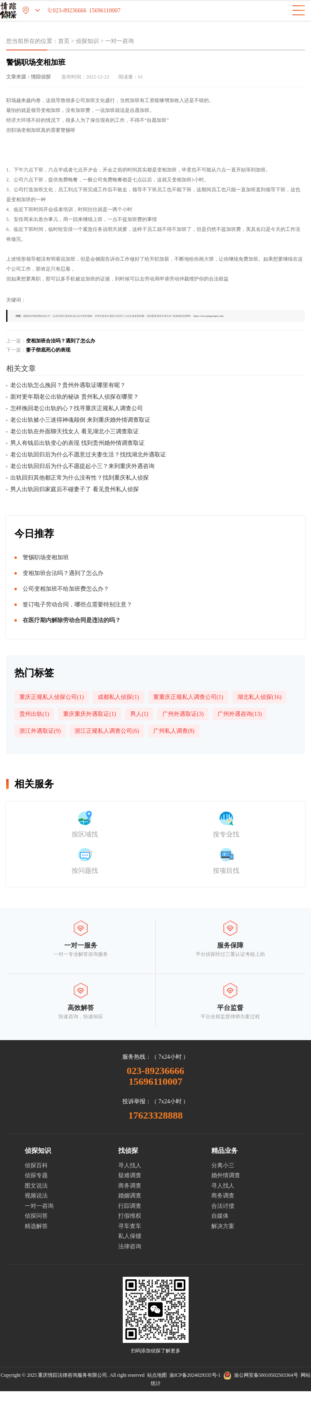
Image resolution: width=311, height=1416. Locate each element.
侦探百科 (36, 1165)
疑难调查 (129, 1175)
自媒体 (220, 1216)
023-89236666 (67, 10)
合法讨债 (222, 1206)
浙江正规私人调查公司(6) (107, 731)
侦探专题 (36, 1175)
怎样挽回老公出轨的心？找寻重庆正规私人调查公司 (76, 408)
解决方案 (222, 1226)
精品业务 (224, 1150)
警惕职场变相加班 (46, 557)
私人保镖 (129, 1236)
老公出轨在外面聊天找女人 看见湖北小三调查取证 (74, 431)
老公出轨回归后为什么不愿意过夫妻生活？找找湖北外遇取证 (88, 454)
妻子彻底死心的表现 (48, 350)
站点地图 (157, 1375)
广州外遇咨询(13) (239, 714)
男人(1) (139, 714)
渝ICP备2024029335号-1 (195, 1375)
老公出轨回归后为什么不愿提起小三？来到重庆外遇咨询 (82, 466)
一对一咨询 (119, 41)
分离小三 (222, 1165)
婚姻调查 (129, 1196)
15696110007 (104, 10)
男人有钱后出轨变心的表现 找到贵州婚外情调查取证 (77, 443)
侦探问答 (36, 1216)
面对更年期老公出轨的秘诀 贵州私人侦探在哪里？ (74, 397)
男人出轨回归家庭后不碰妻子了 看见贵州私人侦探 (74, 489)
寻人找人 (129, 1165)
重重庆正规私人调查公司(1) (188, 697)
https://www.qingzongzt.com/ (209, 315)
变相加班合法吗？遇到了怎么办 (60, 341)
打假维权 (129, 1216)
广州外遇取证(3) (182, 714)
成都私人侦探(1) (118, 697)
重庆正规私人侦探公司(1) (51, 697)
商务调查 (129, 1186)
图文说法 (36, 1186)
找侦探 (128, 1150)
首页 (64, 41)
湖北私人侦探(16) (259, 697)
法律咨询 (129, 1246)
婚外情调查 (225, 1175)
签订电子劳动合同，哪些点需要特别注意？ (77, 604)
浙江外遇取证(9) (40, 731)
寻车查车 (129, 1226)
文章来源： (28, 77)
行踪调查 (129, 1206)
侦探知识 (87, 41)
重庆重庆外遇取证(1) (89, 714)
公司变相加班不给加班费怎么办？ (66, 589)
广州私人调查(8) (173, 731)
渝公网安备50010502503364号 (260, 1375)
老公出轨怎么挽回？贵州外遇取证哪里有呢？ (68, 385)
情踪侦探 (41, 77)
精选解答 (36, 1226)
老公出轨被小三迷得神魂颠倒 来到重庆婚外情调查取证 (80, 420)
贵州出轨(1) (34, 714)
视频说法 (36, 1196)
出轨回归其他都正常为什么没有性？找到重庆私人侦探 (79, 478)
